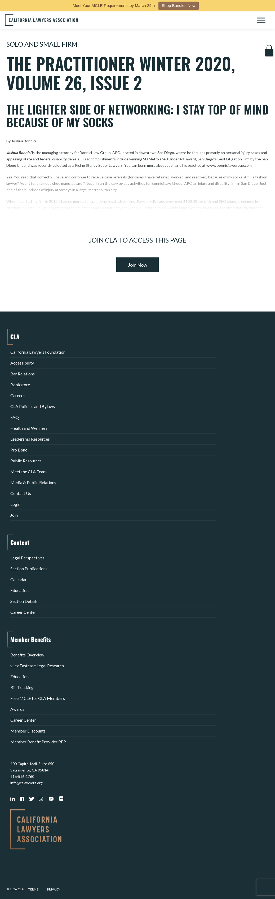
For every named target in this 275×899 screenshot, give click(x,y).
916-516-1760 (22, 776)
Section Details (24, 601)
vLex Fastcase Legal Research (37, 665)
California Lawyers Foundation (37, 351)
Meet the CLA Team (28, 471)
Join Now (137, 265)
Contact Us (20, 493)
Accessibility (22, 362)
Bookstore (20, 384)
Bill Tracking (22, 687)
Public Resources (26, 460)
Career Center (23, 612)
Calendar (18, 579)
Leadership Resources (30, 438)
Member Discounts (28, 730)
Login (15, 504)
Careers (17, 395)
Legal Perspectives (27, 557)
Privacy (53, 889)
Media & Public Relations (33, 482)
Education (19, 590)
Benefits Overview (27, 654)
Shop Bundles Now (179, 5)
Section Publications (28, 568)
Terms (33, 889)
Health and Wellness (28, 428)
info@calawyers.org (26, 782)
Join (14, 515)
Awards (17, 709)
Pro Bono (19, 449)
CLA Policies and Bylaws (32, 406)
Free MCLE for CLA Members (37, 698)
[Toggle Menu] (261, 20)
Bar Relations (22, 373)
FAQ (14, 417)
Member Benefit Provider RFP (38, 741)
